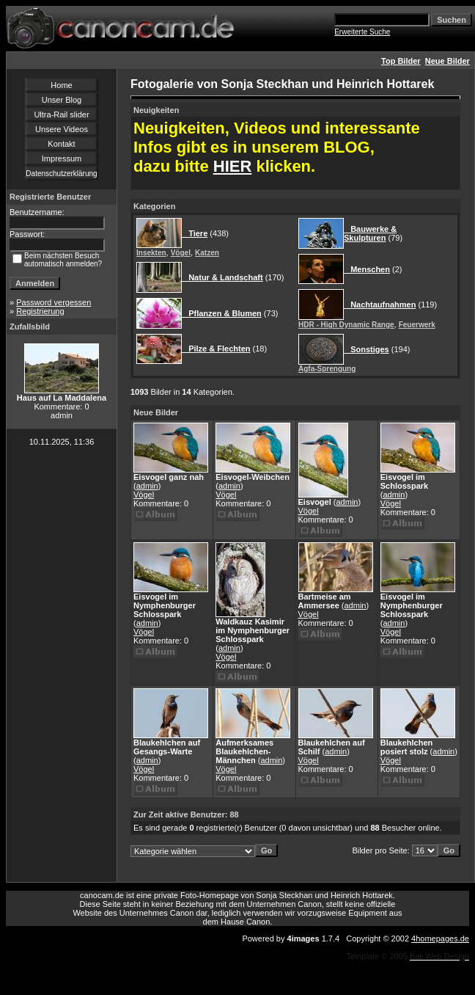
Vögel (181, 253)
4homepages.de (440, 938)
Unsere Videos (61, 129)
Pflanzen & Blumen (222, 313)
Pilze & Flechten (216, 348)
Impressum (61, 158)
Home (61, 85)
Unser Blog (61, 99)
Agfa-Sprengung (327, 369)
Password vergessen (53, 302)
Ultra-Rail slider (61, 114)
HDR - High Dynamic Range (346, 325)
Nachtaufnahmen (380, 304)
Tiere (194, 233)
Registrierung (40, 311)
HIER (232, 166)
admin (147, 485)
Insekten (151, 253)
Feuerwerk (417, 325)
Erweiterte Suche (362, 32)
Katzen (207, 253)
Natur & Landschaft (222, 277)
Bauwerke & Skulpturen (370, 233)
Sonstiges (366, 349)
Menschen (367, 269)
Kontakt (61, 143)
